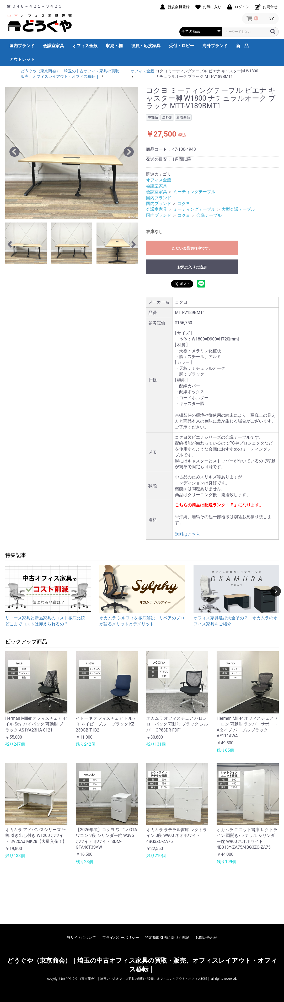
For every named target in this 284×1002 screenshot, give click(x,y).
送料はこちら (187, 534)
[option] (71, 153)
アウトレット (22, 59)
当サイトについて (81, 937)
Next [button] (275, 591)
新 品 (242, 45)
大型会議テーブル (238, 209)
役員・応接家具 (145, 45)
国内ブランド (22, 45)
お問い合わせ (206, 937)
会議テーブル (209, 215)
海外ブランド (215, 45)
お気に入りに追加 (192, 267)
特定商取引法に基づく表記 (167, 937)
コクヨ (184, 203)
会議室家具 (53, 45)
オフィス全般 (85, 45)
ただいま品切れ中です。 (192, 248)
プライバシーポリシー (120, 937)
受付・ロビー (181, 45)
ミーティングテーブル (194, 191)
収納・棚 (114, 45)
